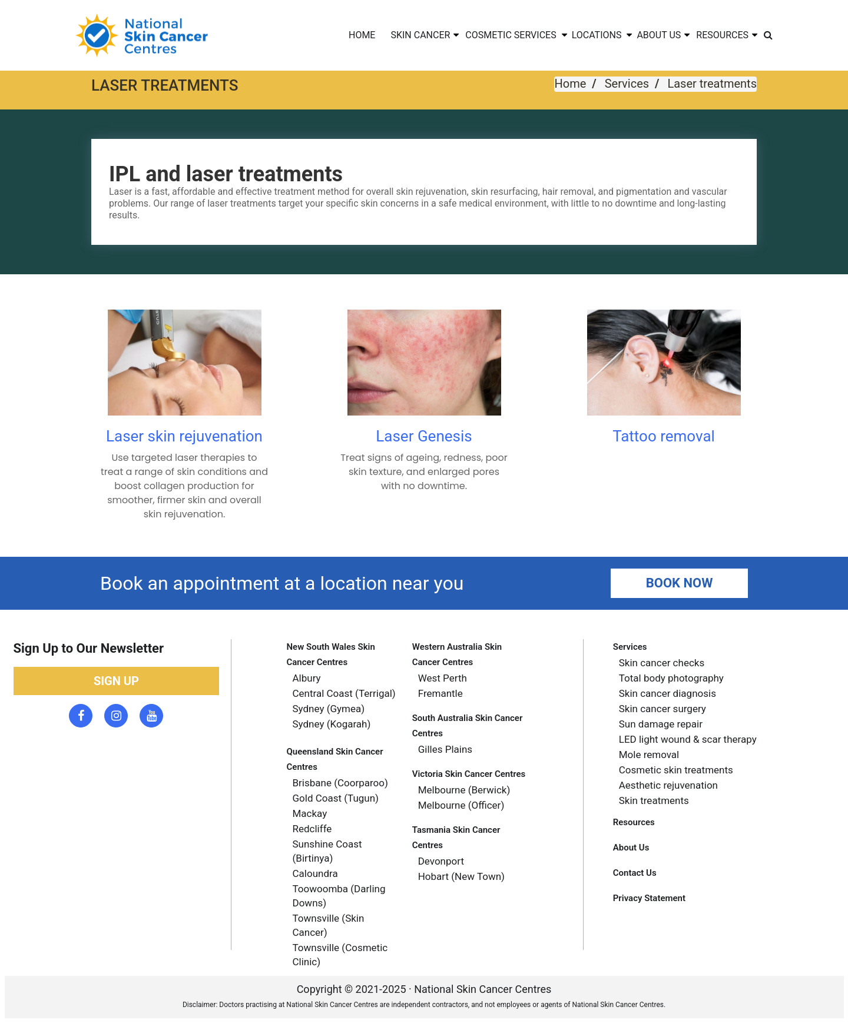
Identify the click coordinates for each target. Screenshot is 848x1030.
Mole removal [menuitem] (649, 754)
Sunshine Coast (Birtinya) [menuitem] (327, 851)
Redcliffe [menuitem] (312, 829)
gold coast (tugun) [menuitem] (336, 798)
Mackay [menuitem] (310, 813)
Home (570, 84)
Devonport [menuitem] (441, 861)
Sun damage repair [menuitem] (661, 724)
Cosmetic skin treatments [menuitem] (676, 770)
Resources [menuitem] (634, 822)
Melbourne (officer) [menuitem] (461, 805)
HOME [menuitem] (362, 35)
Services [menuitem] (630, 647)
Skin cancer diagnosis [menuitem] (667, 693)
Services (627, 84)
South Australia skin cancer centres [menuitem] (467, 726)
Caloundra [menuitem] (315, 873)
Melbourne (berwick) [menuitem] (464, 790)
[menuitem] (768, 35)
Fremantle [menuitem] (440, 693)
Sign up (116, 681)
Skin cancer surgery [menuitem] (662, 709)
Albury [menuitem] (307, 678)
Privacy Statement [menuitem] (649, 898)
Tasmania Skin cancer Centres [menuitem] (456, 837)
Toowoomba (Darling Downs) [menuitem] (339, 896)
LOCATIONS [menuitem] (597, 35)
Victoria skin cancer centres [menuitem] (469, 774)
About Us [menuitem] (631, 847)
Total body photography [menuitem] (671, 678)
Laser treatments (712, 84)
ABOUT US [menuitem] (659, 35)
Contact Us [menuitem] (635, 873)
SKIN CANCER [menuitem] (420, 35)
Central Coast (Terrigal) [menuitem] (344, 693)
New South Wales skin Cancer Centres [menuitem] (331, 654)
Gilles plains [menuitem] (445, 749)
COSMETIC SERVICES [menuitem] (510, 35)
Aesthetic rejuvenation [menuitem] (668, 785)
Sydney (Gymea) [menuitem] (329, 709)
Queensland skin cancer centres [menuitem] (335, 759)
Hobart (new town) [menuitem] (461, 876)
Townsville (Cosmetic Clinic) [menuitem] (340, 955)
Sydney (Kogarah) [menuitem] (332, 724)
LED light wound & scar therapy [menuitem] (688, 739)
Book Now (679, 583)
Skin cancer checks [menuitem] (661, 663)
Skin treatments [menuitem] (654, 800)
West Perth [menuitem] (442, 678)
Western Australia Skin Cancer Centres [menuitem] (457, 654)
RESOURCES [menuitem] (722, 35)
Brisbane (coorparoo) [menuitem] (340, 783)
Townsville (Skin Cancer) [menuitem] (329, 925)
